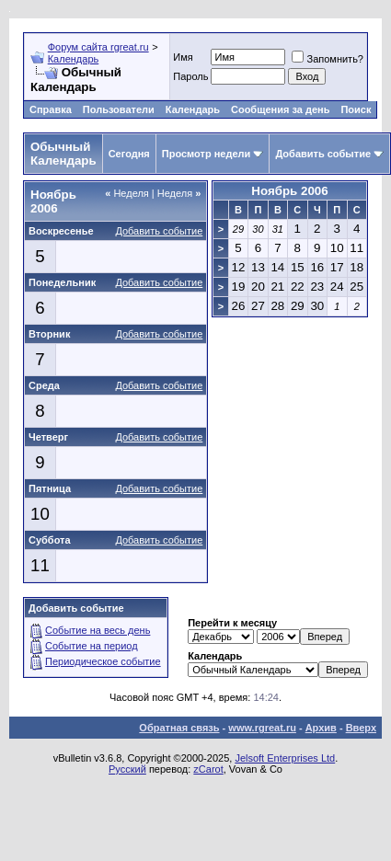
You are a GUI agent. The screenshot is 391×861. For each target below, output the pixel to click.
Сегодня (129, 153)
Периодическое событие (103, 661)
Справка (50, 109)
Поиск (355, 109)
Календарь (73, 58)
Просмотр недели (206, 153)
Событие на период (91, 645)
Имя (182, 57)
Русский (127, 769)
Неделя (127, 193)
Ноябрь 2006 (289, 191)
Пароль (190, 76)
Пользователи (119, 109)
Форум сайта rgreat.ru (98, 46)
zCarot (208, 769)
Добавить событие (323, 153)
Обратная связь (179, 727)
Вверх (361, 727)
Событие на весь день (97, 630)
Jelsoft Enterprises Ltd (285, 757)
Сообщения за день (280, 109)
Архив (321, 727)
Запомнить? (327, 58)
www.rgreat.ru (262, 727)
